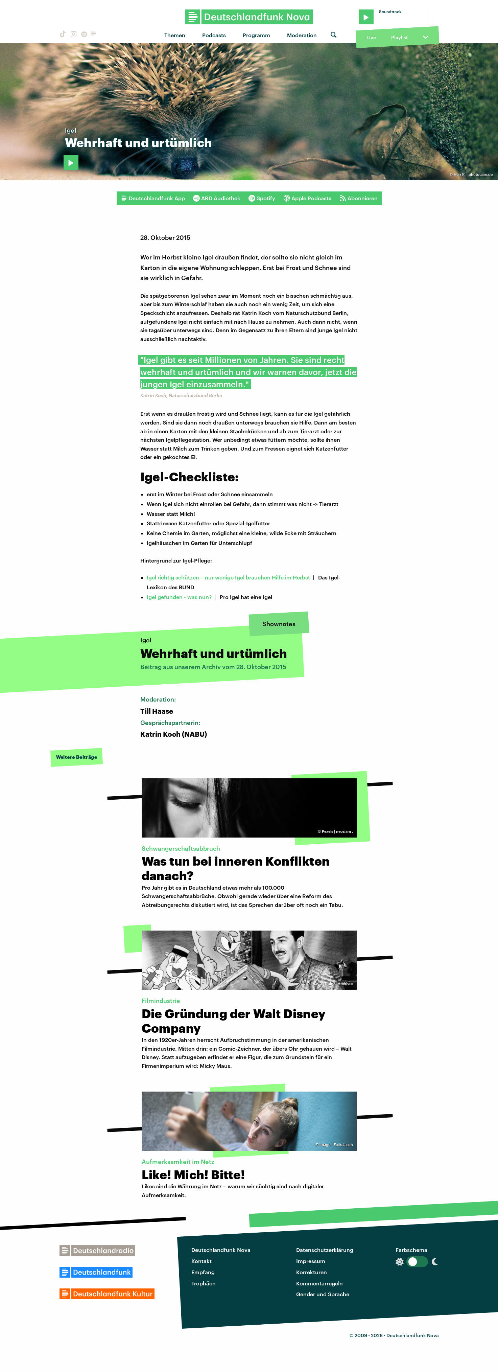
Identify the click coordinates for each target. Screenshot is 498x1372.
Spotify (261, 198)
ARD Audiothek (216, 198)
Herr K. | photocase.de (473, 174)
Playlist (399, 37)
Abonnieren (358, 198)
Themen (174, 35)
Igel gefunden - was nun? (179, 597)
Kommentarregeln (319, 1283)
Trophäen (203, 1283)
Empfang (203, 1272)
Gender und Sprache (322, 1294)
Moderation (302, 35)
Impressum (310, 1261)
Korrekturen (311, 1272)
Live (371, 37)
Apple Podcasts (307, 198)
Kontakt (201, 1261)
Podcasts (214, 35)
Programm (256, 35)
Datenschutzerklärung (324, 1250)
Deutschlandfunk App (153, 198)
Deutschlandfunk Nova (221, 1250)
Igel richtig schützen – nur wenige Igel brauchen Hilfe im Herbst (228, 577)
